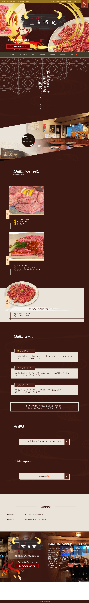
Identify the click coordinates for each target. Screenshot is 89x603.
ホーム (12, 54)
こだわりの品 (23, 54)
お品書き (43, 54)
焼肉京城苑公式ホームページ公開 (35, 519)
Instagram (73, 54)
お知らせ (52, 54)
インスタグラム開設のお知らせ (34, 514)
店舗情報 (62, 54)
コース (33, 54)
